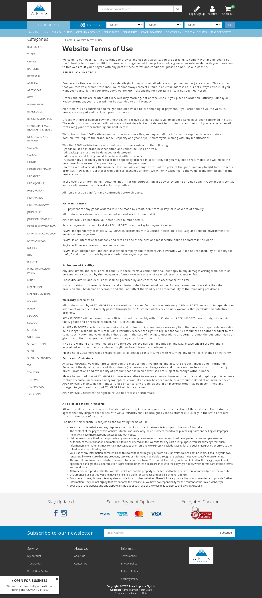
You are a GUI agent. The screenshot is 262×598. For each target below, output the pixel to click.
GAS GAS (32, 147)
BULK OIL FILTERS (62, 32)
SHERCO (32, 329)
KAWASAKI (33, 76)
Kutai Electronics (38, 32)
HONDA (32, 162)
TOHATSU (33, 372)
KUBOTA (32, 262)
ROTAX (31, 308)
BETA (30, 97)
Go (230, 25)
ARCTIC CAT (34, 90)
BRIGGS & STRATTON (39, 119)
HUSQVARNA (35, 198)
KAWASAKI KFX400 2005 (41, 226)
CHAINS (31, 61)
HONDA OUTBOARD (39, 169)
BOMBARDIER (35, 104)
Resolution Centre (38, 571)
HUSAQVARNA (35, 183)
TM (29, 365)
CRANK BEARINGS (151, 32)
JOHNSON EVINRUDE (39, 219)
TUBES (31, 54)
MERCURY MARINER (39, 294)
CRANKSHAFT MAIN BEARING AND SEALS (39, 127)
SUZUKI (31, 351)
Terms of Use (129, 556)
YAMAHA (32, 379)
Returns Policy (129, 571)
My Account (34, 556)
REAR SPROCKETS (220, 32)
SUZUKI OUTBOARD (39, 358)
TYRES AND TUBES (196, 32)
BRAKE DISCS (111, 32)
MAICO (31, 280)
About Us (79, 556)
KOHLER (32, 248)
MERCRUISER (35, 287)
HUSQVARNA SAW (38, 205)
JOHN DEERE (34, 212)
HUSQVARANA (35, 190)
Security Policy (129, 579)
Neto (145, 593)
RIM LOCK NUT (36, 47)
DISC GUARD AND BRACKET (37, 138)
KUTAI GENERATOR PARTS (38, 271)
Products (48, 25)
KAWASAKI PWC (36, 240)
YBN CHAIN (34, 393)
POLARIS (32, 301)
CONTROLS (173, 32)
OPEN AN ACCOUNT (88, 32)
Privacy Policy (129, 563)
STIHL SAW (33, 337)
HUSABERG (34, 176)
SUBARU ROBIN (36, 344)
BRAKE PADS (130, 32)
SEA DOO (32, 315)
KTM (30, 255)
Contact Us (80, 563)
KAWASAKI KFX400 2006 (41, 233)
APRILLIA (32, 83)
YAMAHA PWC (35, 386)
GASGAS (32, 155)
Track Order (34, 563)
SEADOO (32, 322)
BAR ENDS (33, 68)
